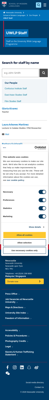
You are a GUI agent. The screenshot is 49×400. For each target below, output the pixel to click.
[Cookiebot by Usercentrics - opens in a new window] (35, 148)
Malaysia (9, 276)
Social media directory (35, 382)
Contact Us (39, 387)
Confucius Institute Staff (16, 88)
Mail (7, 134)
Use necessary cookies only (24, 250)
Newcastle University (13, 13)
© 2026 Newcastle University (32, 392)
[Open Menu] (44, 5)
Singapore (21, 276)
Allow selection (24, 243)
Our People (33, 15)
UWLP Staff (8, 18)
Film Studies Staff (13, 101)
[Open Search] (38, 5)
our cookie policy (15, 180)
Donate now (12, 281)
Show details (35, 227)
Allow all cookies (24, 235)
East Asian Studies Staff (16, 95)
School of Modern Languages (14, 15)
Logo (4, 5)
